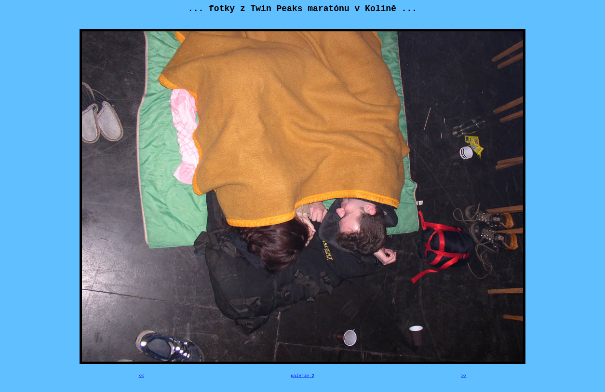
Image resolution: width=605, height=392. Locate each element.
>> (464, 376)
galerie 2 (302, 376)
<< (141, 376)
